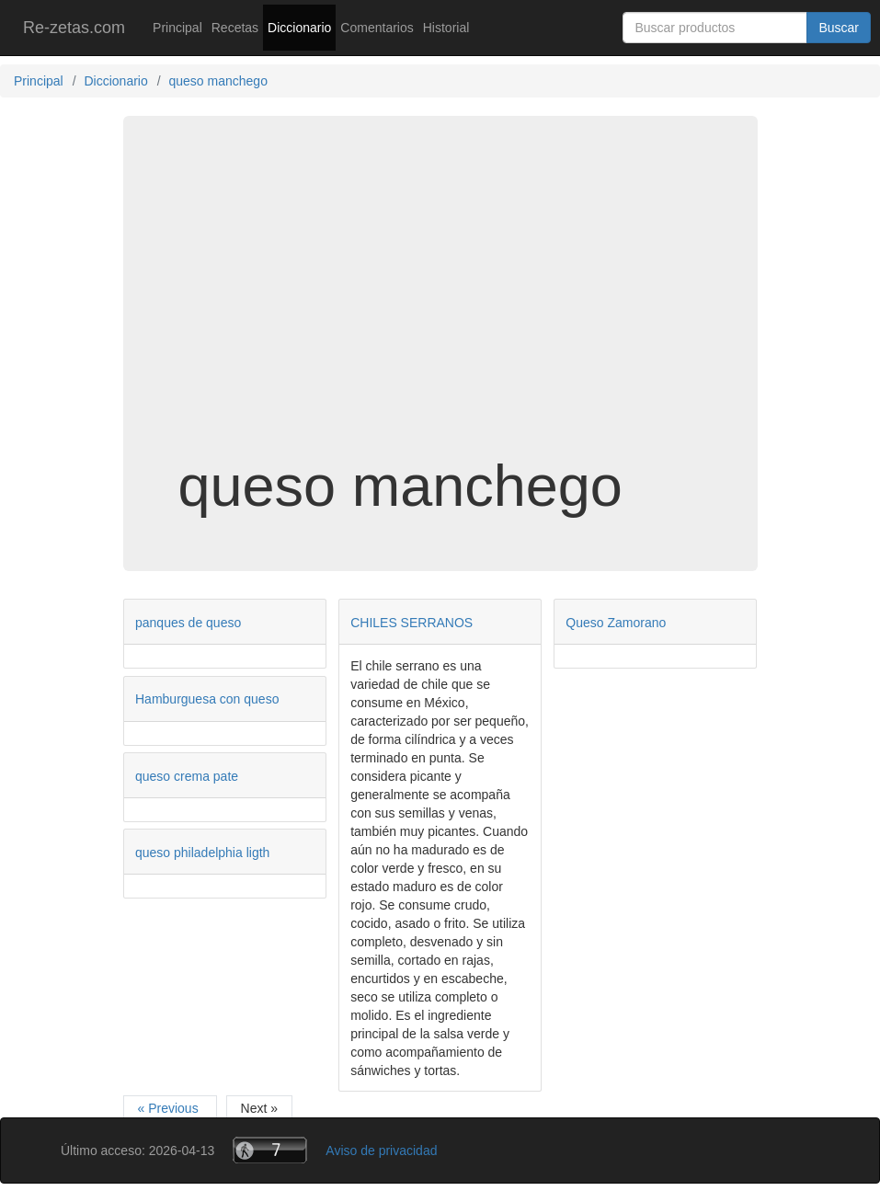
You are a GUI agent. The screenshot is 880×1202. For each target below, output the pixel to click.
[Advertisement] (440, 307)
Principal (177, 27)
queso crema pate (186, 776)
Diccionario (299, 27)
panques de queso (188, 622)
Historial (446, 27)
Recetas (234, 27)
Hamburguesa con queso (207, 699)
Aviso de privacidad (381, 1150)
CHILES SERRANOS (411, 622)
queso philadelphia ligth (202, 852)
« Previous (170, 1108)
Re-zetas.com (74, 27)
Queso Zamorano (616, 622)
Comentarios (376, 27)
